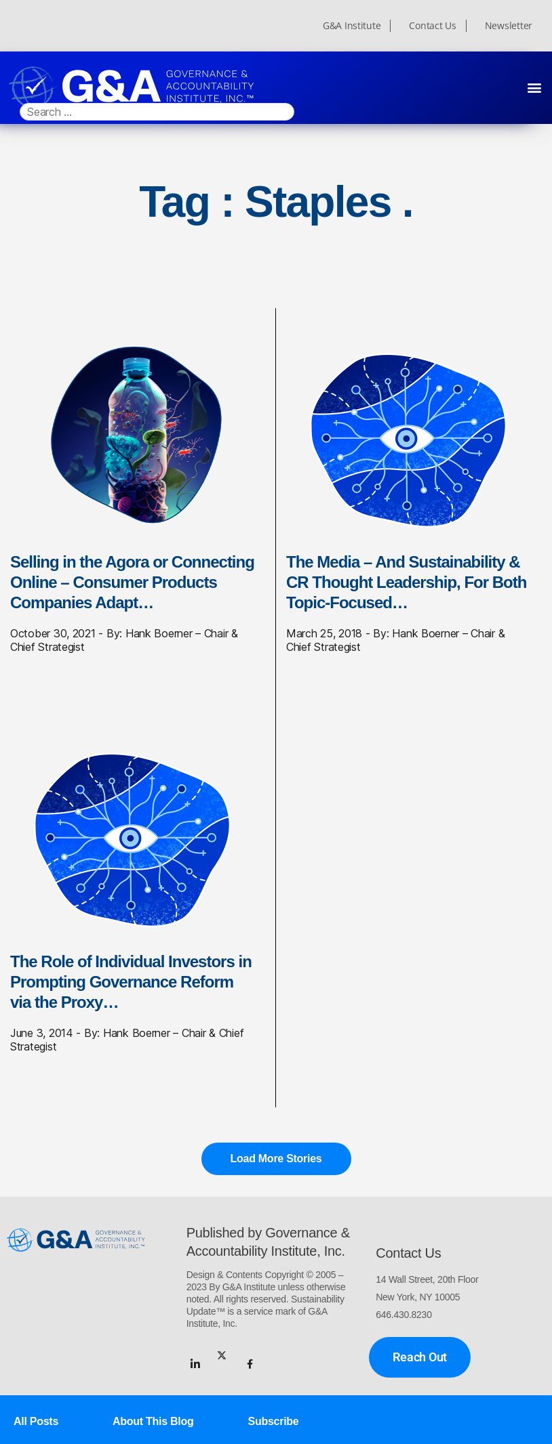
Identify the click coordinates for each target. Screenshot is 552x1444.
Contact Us (432, 26)
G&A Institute (352, 26)
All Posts (36, 1421)
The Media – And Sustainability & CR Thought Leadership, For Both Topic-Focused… (406, 582)
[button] (534, 87)
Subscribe (273, 1421)
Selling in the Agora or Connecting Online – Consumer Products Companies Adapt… (132, 582)
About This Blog (153, 1421)
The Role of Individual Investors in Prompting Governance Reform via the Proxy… (131, 981)
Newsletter (508, 26)
